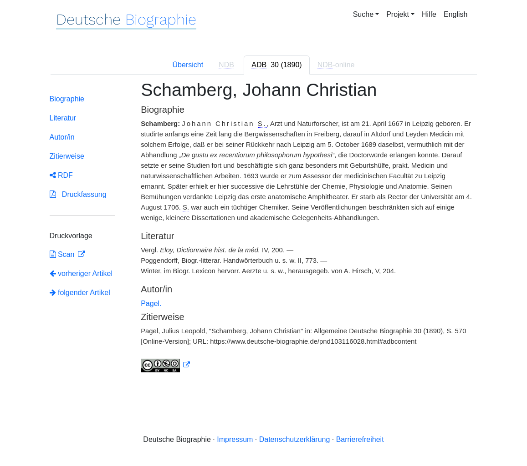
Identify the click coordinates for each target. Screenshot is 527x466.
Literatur (63, 118)
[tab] (276, 65)
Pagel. (151, 303)
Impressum (235, 439)
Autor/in (62, 137)
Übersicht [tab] (188, 65)
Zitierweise (67, 156)
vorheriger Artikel (81, 273)
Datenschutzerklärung (294, 439)
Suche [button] (363, 14)
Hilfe (429, 14)
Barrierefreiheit (360, 439)
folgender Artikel (80, 292)
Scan (63, 254)
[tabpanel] (263, 231)
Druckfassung (78, 194)
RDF (61, 175)
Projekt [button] (397, 14)
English (455, 14)
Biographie (67, 99)
